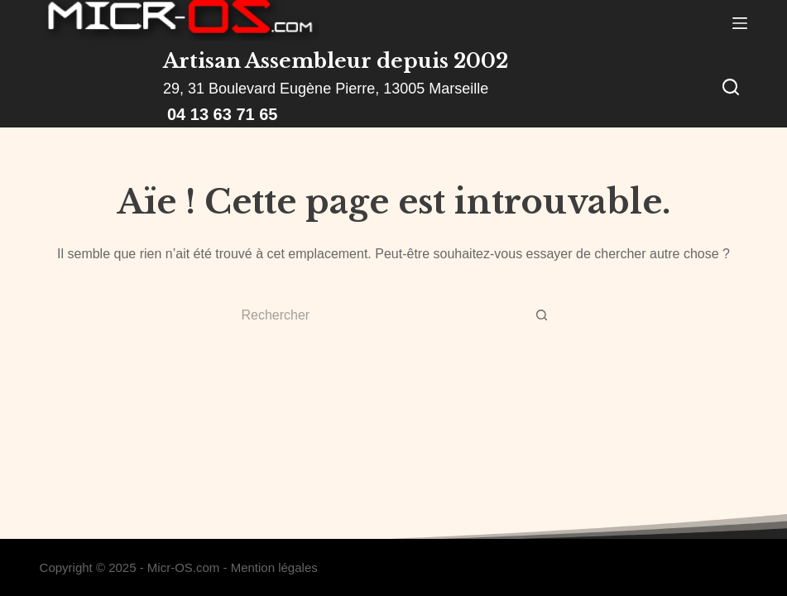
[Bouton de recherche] (542, 315)
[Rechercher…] (376, 315)
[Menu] (739, 23)
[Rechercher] (730, 87)
